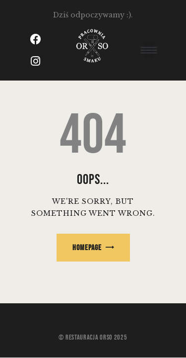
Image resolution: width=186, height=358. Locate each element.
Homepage (87, 248)
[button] (148, 50)
